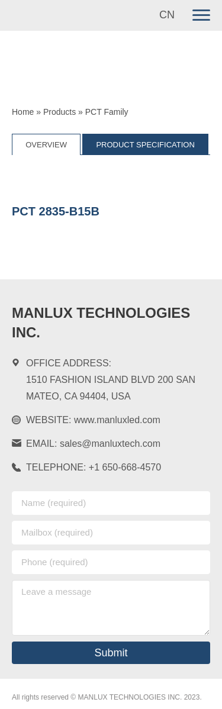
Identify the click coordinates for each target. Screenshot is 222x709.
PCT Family (106, 112)
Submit (110, 653)
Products (59, 112)
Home (23, 112)
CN (167, 15)
